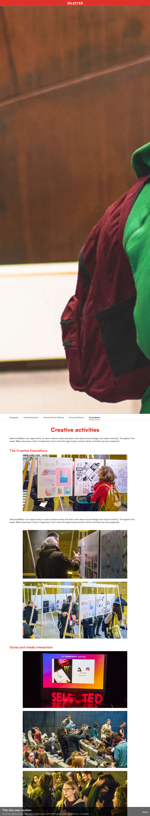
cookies (86, 814)
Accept (145, 812)
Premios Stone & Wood (53, 417)
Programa (14, 417)
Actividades (94, 417)
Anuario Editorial (76, 417)
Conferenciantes (31, 417)
